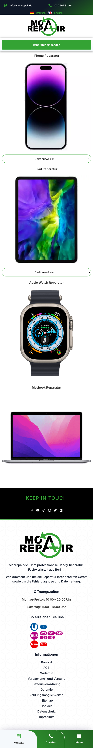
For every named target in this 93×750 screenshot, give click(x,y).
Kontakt (19, 742)
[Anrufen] (51, 736)
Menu (79, 742)
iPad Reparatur (47, 169)
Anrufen (51, 742)
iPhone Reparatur (46, 55)
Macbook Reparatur (46, 387)
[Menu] (79, 736)
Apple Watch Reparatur (46, 282)
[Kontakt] (18, 736)
